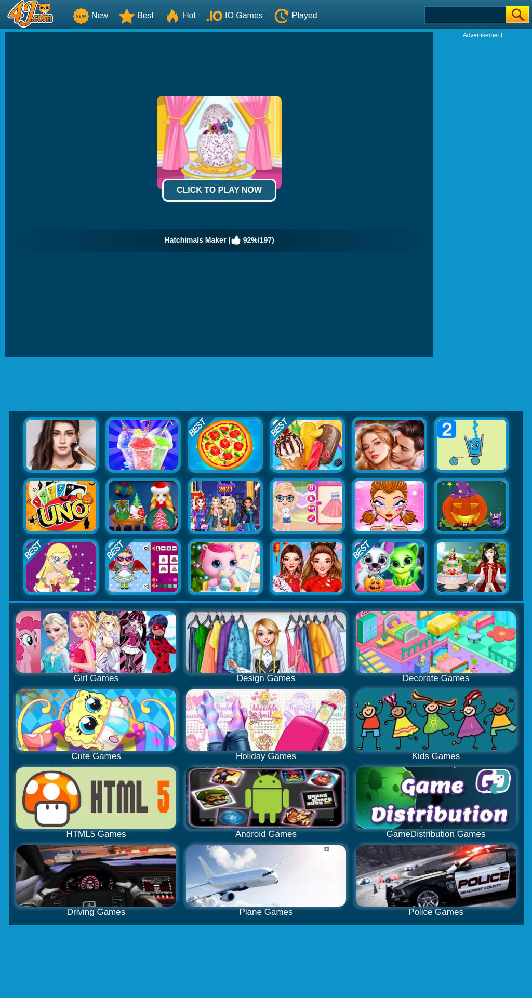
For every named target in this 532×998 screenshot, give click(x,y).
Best (136, 15)
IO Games (234, 15)
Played (295, 15)
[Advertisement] (482, 195)
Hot (180, 15)
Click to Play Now (219, 189)
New (90, 15)
